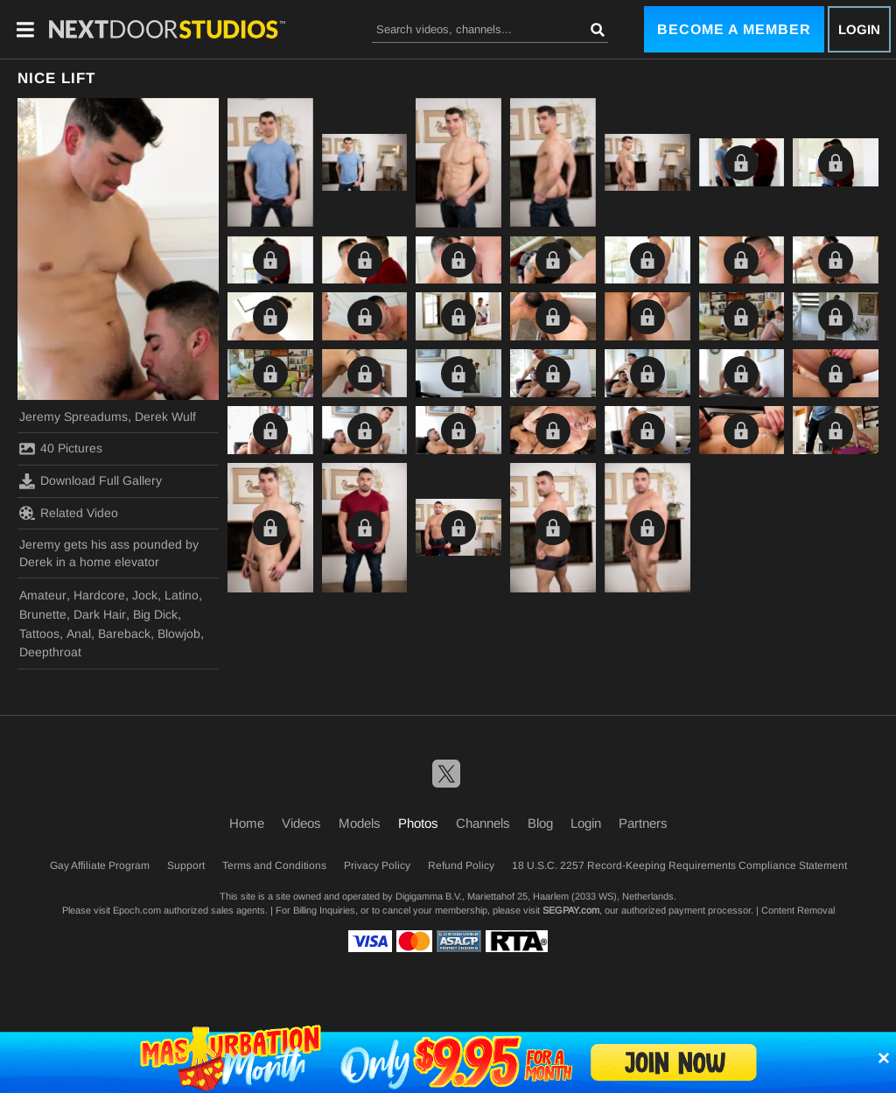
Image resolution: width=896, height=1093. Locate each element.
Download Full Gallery (90, 481)
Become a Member (734, 29)
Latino (181, 595)
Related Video (68, 513)
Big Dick (155, 614)
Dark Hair (100, 614)
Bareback (124, 634)
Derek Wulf (165, 417)
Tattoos (39, 634)
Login (859, 29)
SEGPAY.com (570, 910)
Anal (78, 634)
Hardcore (99, 595)
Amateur (42, 595)
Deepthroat (50, 652)
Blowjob (179, 634)
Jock (145, 595)
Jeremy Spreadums (73, 417)
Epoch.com (137, 910)
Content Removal (798, 910)
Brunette (42, 614)
